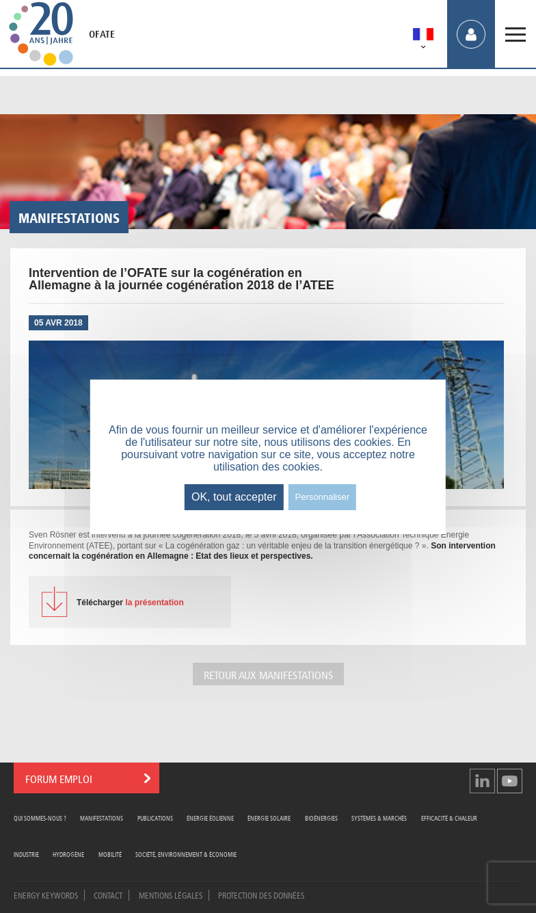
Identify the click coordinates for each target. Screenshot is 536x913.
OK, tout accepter (234, 497)
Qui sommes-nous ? (40, 817)
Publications (155, 817)
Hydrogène (68, 854)
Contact (108, 894)
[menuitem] (423, 36)
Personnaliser (322, 497)
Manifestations (101, 817)
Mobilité (110, 854)
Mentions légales (170, 894)
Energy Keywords (46, 894)
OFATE (102, 34)
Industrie (26, 854)
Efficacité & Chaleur (449, 817)
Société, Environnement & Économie (186, 854)
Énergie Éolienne (210, 817)
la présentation (130, 602)
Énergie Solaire (269, 817)
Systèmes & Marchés (379, 817)
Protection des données (261, 894)
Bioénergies (321, 817)
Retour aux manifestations (268, 674)
